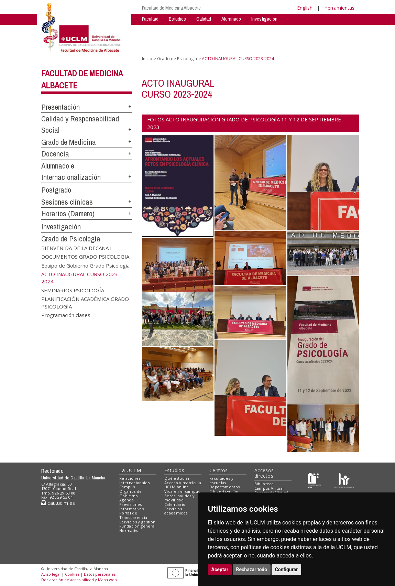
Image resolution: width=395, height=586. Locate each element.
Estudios (177, 18)
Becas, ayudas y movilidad (179, 498)
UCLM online (176, 486)
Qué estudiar (177, 478)
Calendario (174, 504)
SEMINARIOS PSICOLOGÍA (72, 289)
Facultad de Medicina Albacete (171, 7)
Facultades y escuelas (221, 480)
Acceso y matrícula (182, 482)
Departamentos (224, 486)
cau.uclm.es (58, 503)
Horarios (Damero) (68, 213)
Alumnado (231, 18)
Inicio (147, 59)
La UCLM (130, 470)
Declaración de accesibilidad (67, 579)
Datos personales (100, 574)
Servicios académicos (175, 511)
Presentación (60, 107)
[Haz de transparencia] (314, 479)
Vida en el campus (182, 491)
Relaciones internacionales (134, 480)
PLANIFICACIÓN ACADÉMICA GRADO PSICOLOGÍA (85, 302)
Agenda (126, 499)
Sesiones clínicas (67, 202)
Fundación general (137, 526)
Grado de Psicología (70, 239)
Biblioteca (264, 483)
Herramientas (339, 7)
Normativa (129, 530)
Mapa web (107, 579)
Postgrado (56, 190)
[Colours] (343, 479)
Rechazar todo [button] (251, 569)
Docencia (55, 154)
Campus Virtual (269, 488)
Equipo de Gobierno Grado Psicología (85, 265)
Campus (127, 486)
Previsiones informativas (131, 506)
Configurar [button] (286, 569)
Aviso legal (51, 574)
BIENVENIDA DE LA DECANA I (76, 247)
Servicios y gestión (137, 521)
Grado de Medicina (68, 142)
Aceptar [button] (220, 569)
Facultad (150, 18)
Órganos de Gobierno (130, 493)
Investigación (264, 18)
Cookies (72, 574)
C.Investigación (224, 491)
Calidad (203, 18)
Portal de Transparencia (133, 515)
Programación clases (65, 315)
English (304, 7)
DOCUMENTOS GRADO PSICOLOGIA (85, 256)
